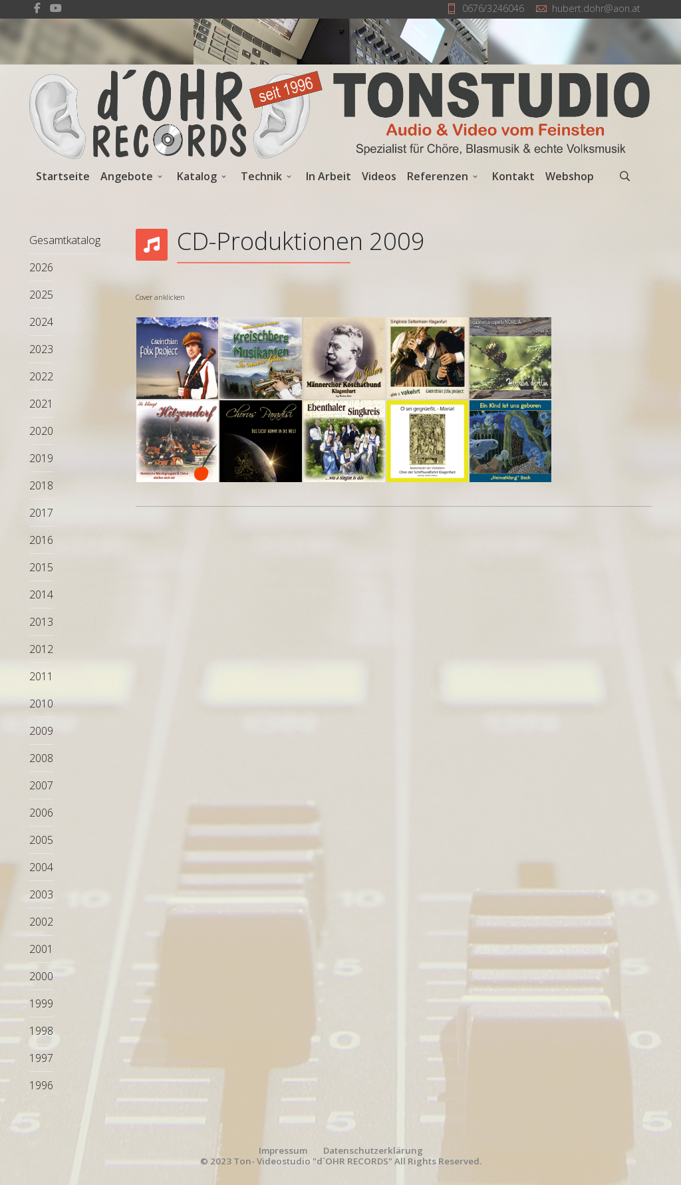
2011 (41, 676)
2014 (41, 594)
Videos (379, 176)
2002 (41, 921)
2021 (41, 403)
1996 (41, 1085)
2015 (41, 567)
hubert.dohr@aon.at (596, 8)
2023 (41, 349)
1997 (41, 1058)
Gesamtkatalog (64, 240)
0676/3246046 (493, 8)
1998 (41, 1030)
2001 (41, 949)
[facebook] (37, 8)
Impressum (283, 1150)
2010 (41, 703)
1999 (41, 1003)
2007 (41, 785)
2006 (41, 812)
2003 (41, 894)
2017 (41, 512)
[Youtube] (56, 8)
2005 (41, 840)
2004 (41, 867)
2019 (41, 458)
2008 (41, 758)
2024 (41, 322)
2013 (41, 621)
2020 (41, 431)
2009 (41, 731)
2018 (41, 485)
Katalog (197, 176)
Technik (261, 176)
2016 (41, 540)
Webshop (569, 176)
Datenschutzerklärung (373, 1150)
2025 (41, 294)
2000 (41, 976)
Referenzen (437, 176)
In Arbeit (328, 176)
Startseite (63, 176)
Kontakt (513, 176)
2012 (41, 649)
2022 (41, 376)
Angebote (126, 176)
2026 (41, 267)
